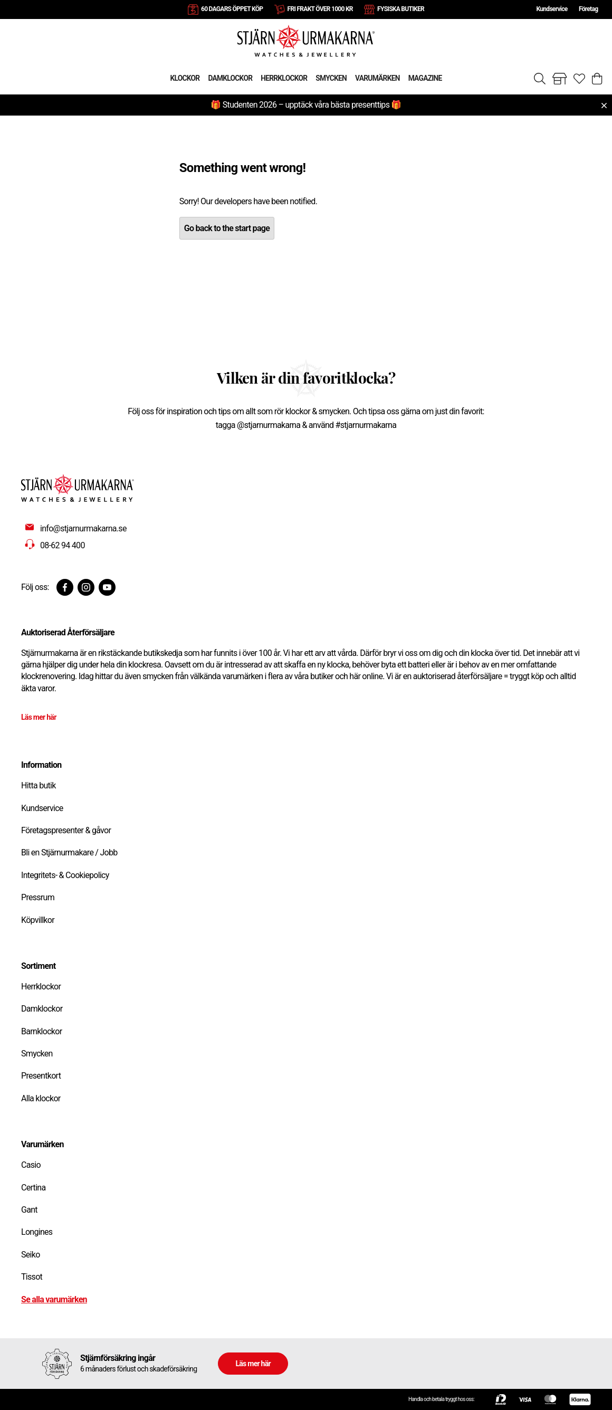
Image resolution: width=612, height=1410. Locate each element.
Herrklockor (41, 987)
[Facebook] (64, 587)
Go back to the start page (227, 228)
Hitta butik (38, 785)
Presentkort (41, 1076)
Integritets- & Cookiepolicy (65, 875)
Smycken (37, 1054)
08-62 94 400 (62, 545)
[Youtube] (107, 587)
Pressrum (37, 897)
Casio (31, 1165)
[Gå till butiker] (559, 78)
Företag (588, 9)
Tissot (31, 1277)
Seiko (30, 1255)
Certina (33, 1188)
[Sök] (540, 78)
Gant (29, 1210)
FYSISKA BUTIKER (400, 9)
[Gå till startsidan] (306, 40)
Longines (36, 1232)
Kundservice (551, 9)
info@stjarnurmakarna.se (83, 528)
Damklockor (41, 1009)
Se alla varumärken (54, 1299)
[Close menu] (604, 105)
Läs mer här (38, 717)
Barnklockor (41, 1031)
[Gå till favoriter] (579, 78)
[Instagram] (86, 587)
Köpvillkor (37, 920)
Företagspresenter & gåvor (66, 830)
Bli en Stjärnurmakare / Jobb (69, 852)
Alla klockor (41, 1098)
